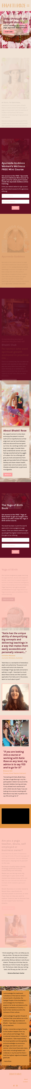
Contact (25, 1081)
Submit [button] (15, 208)
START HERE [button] (9, 32)
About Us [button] (8, 474)
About (26, 1079)
